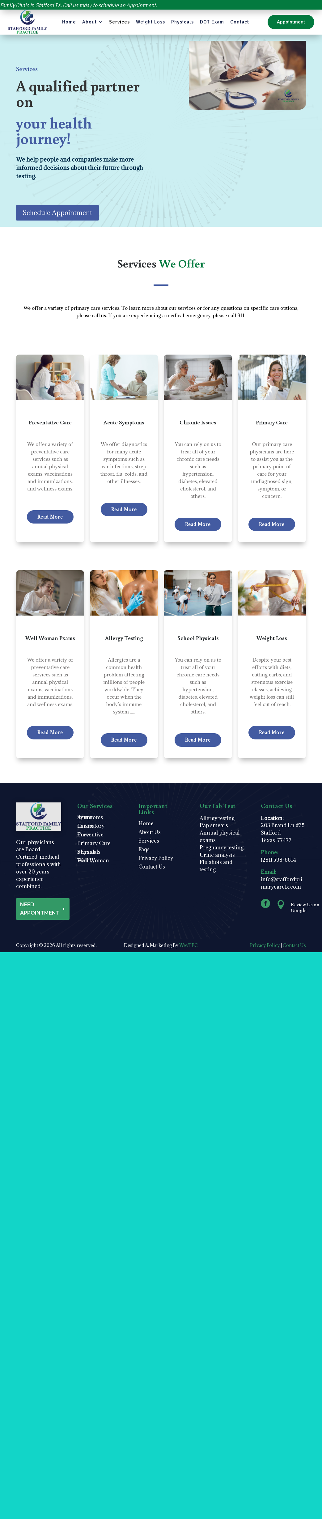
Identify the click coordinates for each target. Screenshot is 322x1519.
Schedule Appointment (57, 212)
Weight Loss (150, 22)
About (89, 22)
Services (119, 22)
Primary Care (94, 845)
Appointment (291, 22)
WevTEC (188, 945)
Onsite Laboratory (90, 827)
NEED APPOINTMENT (40, 909)
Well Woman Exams (93, 862)
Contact (239, 22)
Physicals (182, 22)
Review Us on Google (305, 907)
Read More (50, 517)
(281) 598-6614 (278, 859)
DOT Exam (212, 22)
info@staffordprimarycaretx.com (281, 883)
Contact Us (151, 868)
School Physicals (88, 853)
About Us (149, 833)
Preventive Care (90, 836)
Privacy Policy (155, 859)
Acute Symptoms (90, 819)
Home (69, 22)
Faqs (144, 851)
